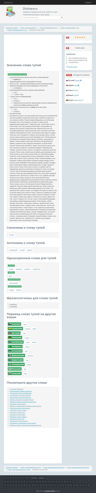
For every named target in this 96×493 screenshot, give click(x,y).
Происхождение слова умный (20, 408)
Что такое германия (16, 389)
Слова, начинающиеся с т (29, 28)
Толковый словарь (11, 28)
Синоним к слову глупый (18, 410)
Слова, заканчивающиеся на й (30, 467)
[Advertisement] (33, 50)
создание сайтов (50, 491)
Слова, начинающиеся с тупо (17, 30)
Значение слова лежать (18, 404)
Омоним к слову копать (18, 415)
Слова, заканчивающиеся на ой (53, 467)
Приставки (34, 478)
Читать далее (71, 67)
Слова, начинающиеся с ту (49, 28)
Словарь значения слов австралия (21, 400)
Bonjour (76, 90)
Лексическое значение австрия (20, 397)
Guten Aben (78, 100)
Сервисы (88, 2)
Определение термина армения (21, 391)
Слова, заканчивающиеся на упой (18, 469)
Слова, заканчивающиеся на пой (78, 467)
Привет (78, 80)
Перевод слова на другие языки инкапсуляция (25, 425)
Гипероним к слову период (19, 421)
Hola (76, 95)
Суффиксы (41, 478)
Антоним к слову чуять (17, 412)
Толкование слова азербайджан (21, 393)
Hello (76, 85)
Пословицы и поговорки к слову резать (23, 423)
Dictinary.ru (8, 2)
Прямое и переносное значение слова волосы (25, 406)
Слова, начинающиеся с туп (69, 28)
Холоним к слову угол (17, 419)
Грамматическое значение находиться (23, 402)
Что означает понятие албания (20, 395)
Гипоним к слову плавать (18, 417)
